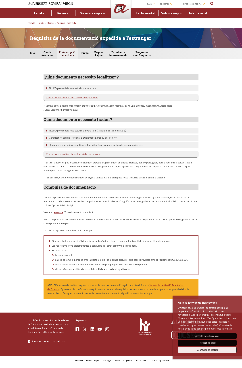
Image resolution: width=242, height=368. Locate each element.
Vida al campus (171, 13)
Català (149, 4)
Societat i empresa (92, 13)
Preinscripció (76, 55)
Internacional (198, 13)
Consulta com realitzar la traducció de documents (73, 156)
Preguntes (164, 55)
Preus (97, 55)
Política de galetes (123, 363)
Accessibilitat (142, 363)
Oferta (53, 55)
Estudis (39, 13)
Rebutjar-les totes (207, 342)
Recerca (62, 13)
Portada (31, 23)
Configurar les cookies (207, 350)
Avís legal (107, 363)
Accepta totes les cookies (207, 336)
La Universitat (145, 13)
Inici (35, 55)
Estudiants (137, 55)
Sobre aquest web (160, 363)
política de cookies (195, 328)
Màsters (50, 23)
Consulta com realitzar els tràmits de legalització (72, 99)
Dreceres (164, 4)
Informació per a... (192, 4)
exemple (58, 214)
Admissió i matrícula (66, 23)
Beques (114, 55)
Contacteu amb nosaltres (48, 343)
